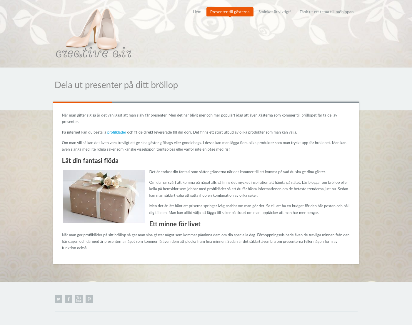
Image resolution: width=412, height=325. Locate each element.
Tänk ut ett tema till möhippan (327, 11)
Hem (197, 11)
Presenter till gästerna (230, 11)
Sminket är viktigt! (274, 11)
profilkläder (116, 132)
